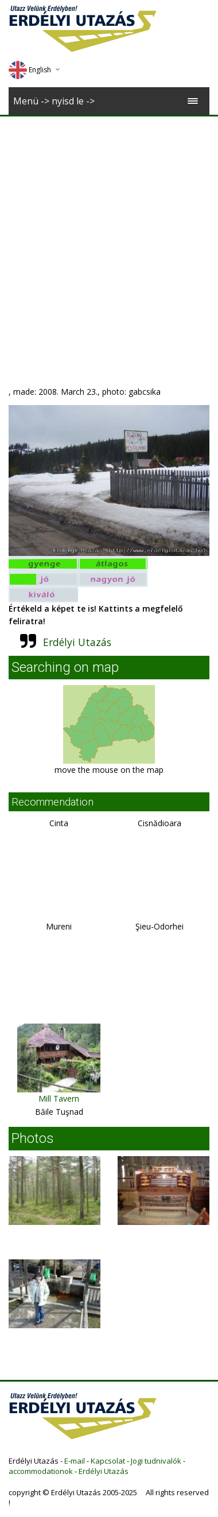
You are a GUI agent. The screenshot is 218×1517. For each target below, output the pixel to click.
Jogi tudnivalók (156, 1461)
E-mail (74, 1461)
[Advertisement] (107, 229)
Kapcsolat (108, 1461)
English (30, 70)
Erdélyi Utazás (77, 642)
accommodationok (41, 1471)
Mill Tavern (58, 1098)
